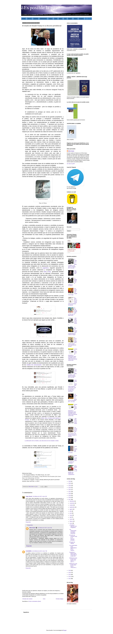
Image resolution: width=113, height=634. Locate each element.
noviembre (72, 503)
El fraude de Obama (72, 543)
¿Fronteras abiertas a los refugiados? (73, 526)
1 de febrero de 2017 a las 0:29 (39, 496)
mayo (71, 515)
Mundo (23, 18)
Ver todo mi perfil (71, 163)
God (65, 18)
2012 (69, 578)
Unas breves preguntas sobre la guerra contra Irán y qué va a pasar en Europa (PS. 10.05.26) (72, 386)
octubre (71, 505)
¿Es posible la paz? (40, 8)
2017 (69, 499)
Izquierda (36, 18)
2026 (69, 481)
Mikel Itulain (32, 527)
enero (71, 523)
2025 (69, 483)
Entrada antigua (59, 598)
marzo (71, 519)
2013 (69, 576)
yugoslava (45, 268)
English (70, 18)
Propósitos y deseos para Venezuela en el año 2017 (73, 554)
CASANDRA (29, 551)
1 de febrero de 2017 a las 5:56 (45, 527)
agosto (71, 509)
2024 (69, 485)
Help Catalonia (75, 272)
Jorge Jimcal (29, 496)
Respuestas (30, 525)
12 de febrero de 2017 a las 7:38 (39, 551)
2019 (69, 495)
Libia (44, 271)
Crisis (55, 18)
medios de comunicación (34, 365)
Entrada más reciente (27, 598)
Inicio (44, 598)
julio (71, 511)
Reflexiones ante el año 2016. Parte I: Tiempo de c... (73, 565)
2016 (69, 570)
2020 (69, 493)
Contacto (81, 18)
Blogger (64, 630)
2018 (69, 497)
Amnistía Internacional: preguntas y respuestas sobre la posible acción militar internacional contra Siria (72, 354)
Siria (49, 271)
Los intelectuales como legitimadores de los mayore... (73, 548)
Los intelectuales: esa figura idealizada (73, 531)
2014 (69, 574)
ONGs (60, 18)
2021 (69, 491)
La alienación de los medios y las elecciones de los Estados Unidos (42, 440)
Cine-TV (29, 18)
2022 (69, 489)
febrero (71, 521)
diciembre (72, 501)
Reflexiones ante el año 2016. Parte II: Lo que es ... (73, 559)
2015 (69, 572)
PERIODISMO (43, 18)
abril (71, 517)
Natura (75, 18)
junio (71, 513)
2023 (69, 487)
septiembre (72, 507)
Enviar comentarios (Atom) (35, 601)
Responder (28, 522)
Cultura (50, 18)
